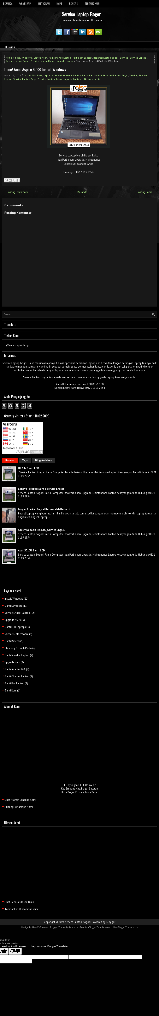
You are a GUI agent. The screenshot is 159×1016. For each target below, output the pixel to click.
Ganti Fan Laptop (14, 683)
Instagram (44, 3)
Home (9, 57)
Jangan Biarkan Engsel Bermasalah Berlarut (44, 509)
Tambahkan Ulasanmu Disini (21, 909)
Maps (59, 3)
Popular (10, 460)
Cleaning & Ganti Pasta (18, 648)
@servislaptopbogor (18, 345)
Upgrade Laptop (64, 61)
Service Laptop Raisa (42, 61)
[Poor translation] (15, 951)
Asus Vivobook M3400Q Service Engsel (41, 530)
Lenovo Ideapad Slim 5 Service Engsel (41, 489)
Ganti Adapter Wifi (15, 669)
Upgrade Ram (12, 662)
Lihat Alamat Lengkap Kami (20, 800)
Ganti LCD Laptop (15, 627)
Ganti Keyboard (13, 606)
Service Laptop (138, 57)
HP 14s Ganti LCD (28, 468)
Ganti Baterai (12, 641)
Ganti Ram (11, 690)
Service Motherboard (17, 634)
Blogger (110, 922)
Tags (25, 460)
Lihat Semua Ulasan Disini (20, 902)
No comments (92, 79)
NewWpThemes (40, 927)
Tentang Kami (92, 3)
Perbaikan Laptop (82, 57)
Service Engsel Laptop (17, 613)
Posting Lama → (146, 192)
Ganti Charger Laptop (17, 676)
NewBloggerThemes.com (125, 927)
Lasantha (73, 927)
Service (124, 57)
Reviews (73, 3)
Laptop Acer (40, 57)
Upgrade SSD (12, 620)
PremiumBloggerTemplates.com (95, 927)
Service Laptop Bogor (81, 14)
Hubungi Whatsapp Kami (19, 807)
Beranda (7, 3)
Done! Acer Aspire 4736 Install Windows (35, 69)
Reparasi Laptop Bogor (105, 57)
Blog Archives (43, 460)
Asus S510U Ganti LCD (31, 550)
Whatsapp (25, 3)
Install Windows (23, 57)
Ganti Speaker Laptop (17, 655)
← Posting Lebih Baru (15, 192)
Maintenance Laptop (59, 57)
